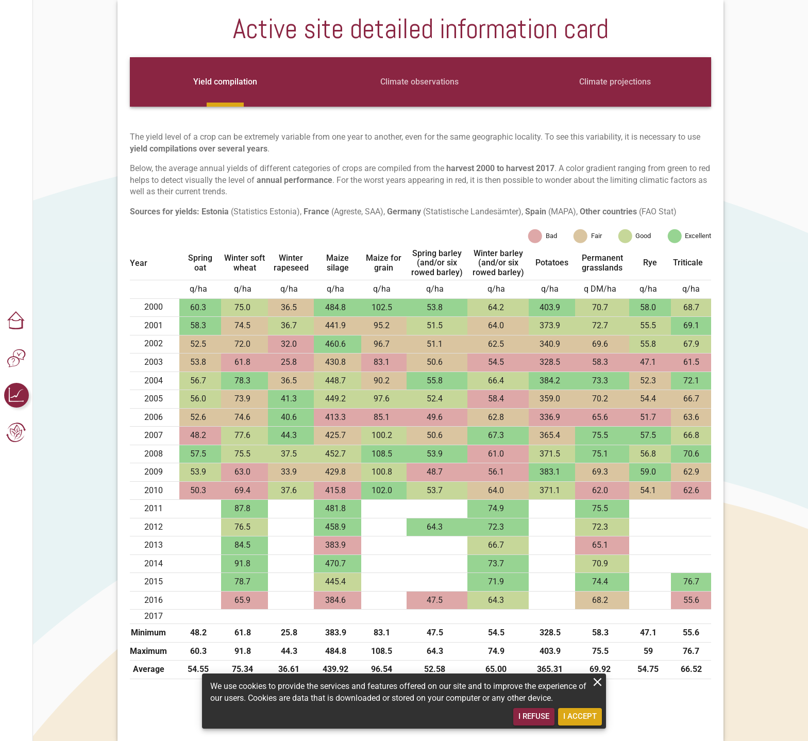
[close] (597, 682)
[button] (16, 321)
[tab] (225, 82)
